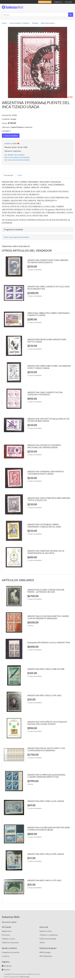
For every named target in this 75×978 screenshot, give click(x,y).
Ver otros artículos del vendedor (17, 160)
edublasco (8, 143)
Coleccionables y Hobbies (19, 23)
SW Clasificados (45, 956)
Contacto (5, 956)
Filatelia (35, 23)
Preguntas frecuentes (10, 952)
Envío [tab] (20, 175)
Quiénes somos (45, 931)
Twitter (6, 970)
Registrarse (58, 2)
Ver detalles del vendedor (14, 155)
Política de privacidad (47, 939)
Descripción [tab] (8, 175)
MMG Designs (45, 952)
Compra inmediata (11, 135)
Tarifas (42, 942)
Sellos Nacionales (47, 23)
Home (4, 23)
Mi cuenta (68, 2)
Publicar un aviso (8, 939)
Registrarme (7, 931)
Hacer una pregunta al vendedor (17, 157)
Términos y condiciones (48, 935)
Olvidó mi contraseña (10, 942)
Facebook (6, 966)
